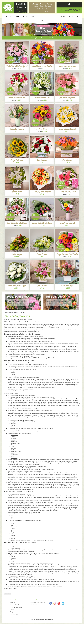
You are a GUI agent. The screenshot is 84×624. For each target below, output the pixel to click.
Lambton (13, 440)
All (77, 17)
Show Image (8, 593)
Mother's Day (9, 17)
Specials (71, 17)
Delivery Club (14, 614)
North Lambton (14, 444)
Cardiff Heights (14, 454)
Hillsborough (14, 441)
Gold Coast (64, 505)
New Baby (63, 17)
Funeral (55, 17)
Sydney (55, 505)
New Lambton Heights (16, 451)
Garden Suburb (14, 435)
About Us (12, 602)
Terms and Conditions (16, 605)
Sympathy (25, 17)
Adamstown (13, 436)
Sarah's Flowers (7, 312)
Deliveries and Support (16, 607)
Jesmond (13, 456)
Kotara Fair (13, 438)
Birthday (18, 17)
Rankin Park (23, 312)
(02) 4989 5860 (69, 10)
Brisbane (48, 505)
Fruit (49, 17)
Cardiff (12, 446)
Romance (43, 17)
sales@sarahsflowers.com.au (37, 602)
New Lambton (14, 458)
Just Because (34, 17)
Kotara (12, 453)
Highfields (13, 448)
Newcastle (15, 312)
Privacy (12, 609)
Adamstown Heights (15, 443)
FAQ (11, 612)
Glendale (13, 449)
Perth (52, 505)
